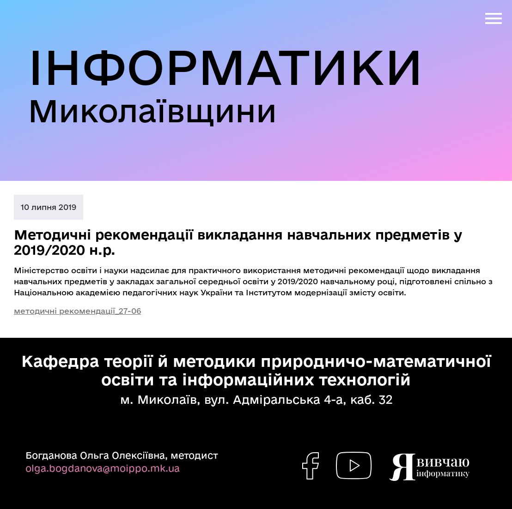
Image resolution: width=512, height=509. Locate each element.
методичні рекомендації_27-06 (77, 310)
